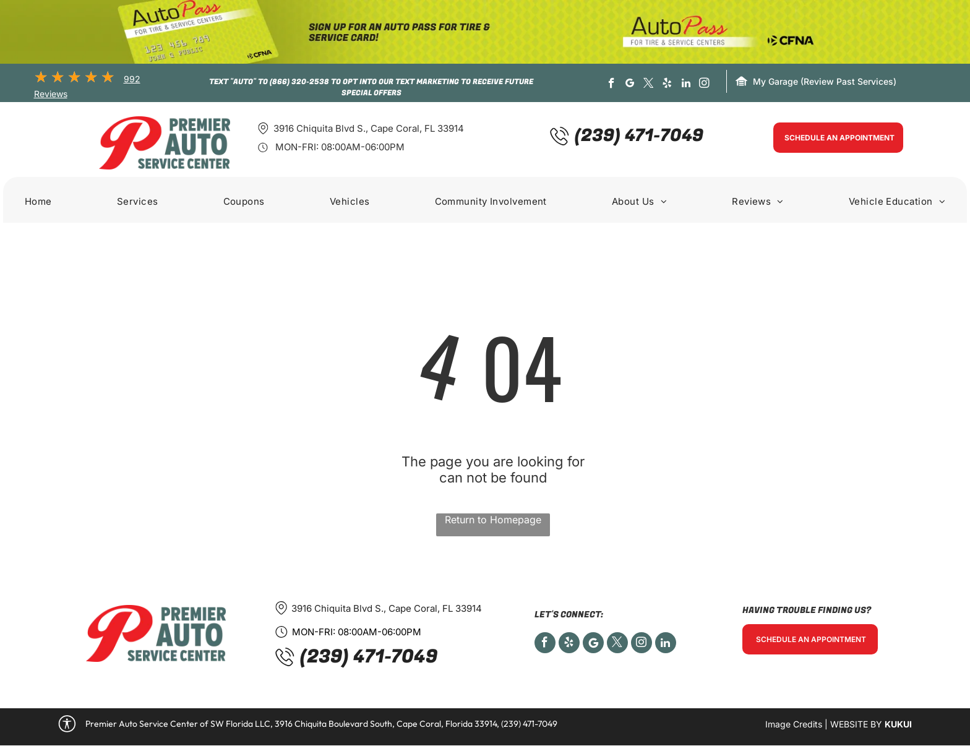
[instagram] (704, 84)
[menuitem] (38, 203)
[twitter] (648, 84)
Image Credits (793, 724)
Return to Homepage (493, 519)
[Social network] (593, 644)
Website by (856, 724)
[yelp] (667, 84)
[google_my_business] (630, 84)
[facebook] (611, 84)
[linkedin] (685, 84)
